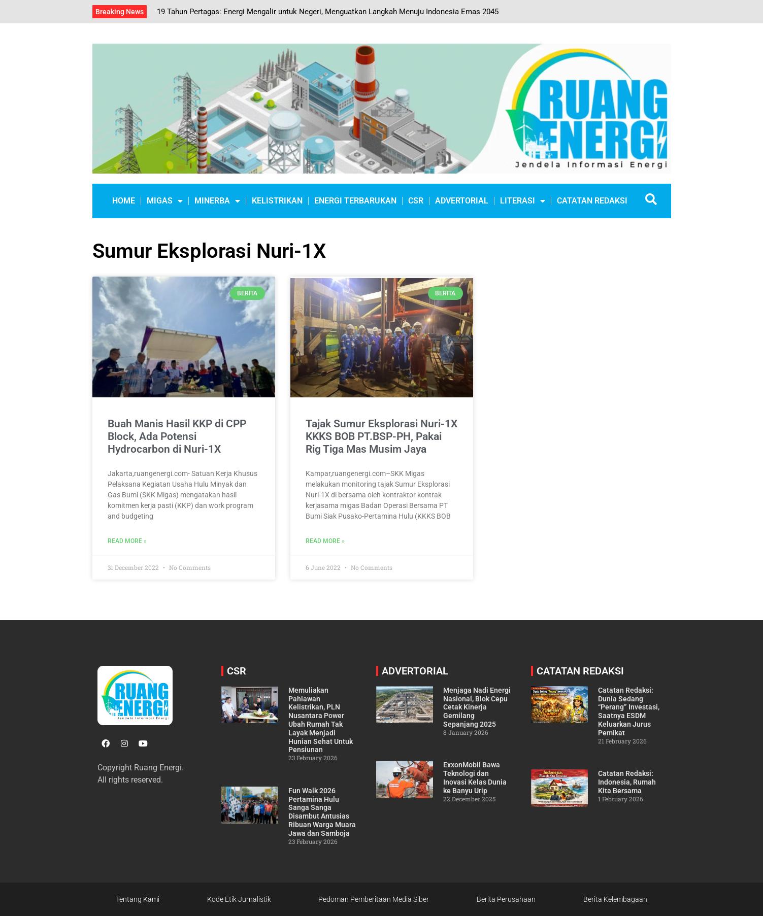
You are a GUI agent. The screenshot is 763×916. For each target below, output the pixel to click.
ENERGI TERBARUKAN (355, 201)
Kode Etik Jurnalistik (239, 899)
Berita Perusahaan (506, 899)
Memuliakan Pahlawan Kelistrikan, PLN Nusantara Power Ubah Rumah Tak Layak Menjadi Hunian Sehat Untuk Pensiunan (320, 720)
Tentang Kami (137, 899)
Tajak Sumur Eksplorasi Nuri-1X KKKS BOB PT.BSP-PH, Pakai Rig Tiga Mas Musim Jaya (381, 436)
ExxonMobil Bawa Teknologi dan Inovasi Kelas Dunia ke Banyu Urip (475, 777)
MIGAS (165, 201)
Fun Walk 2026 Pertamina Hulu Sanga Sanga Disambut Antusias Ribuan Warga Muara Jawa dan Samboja (322, 812)
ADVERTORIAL (461, 201)
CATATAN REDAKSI (592, 201)
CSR (415, 201)
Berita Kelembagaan (615, 899)
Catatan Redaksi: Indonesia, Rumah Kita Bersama (627, 782)
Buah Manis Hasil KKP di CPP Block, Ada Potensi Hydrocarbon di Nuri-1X (177, 436)
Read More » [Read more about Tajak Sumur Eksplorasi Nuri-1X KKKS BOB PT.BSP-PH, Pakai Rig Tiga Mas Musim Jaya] (325, 541)
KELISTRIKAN (277, 201)
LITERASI (522, 201)
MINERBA (217, 201)
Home (123, 201)
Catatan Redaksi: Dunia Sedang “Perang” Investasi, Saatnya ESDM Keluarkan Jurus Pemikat (628, 711)
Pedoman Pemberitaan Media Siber (373, 899)
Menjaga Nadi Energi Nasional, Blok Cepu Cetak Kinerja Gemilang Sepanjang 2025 (477, 707)
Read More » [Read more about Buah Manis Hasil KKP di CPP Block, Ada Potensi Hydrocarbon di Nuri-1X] (127, 541)
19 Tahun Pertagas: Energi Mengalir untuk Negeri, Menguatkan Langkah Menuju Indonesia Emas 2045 (328, 11)
